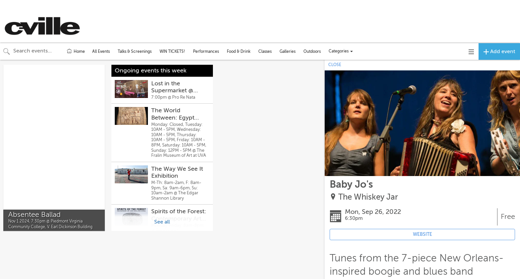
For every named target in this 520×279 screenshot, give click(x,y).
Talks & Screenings (135, 51)
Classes (265, 51)
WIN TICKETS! (172, 51)
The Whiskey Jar (368, 197)
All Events (101, 51)
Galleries (287, 51)
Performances (206, 51)
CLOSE (334, 64)
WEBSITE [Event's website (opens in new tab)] (422, 234)
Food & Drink (238, 51)
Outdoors (312, 51)
